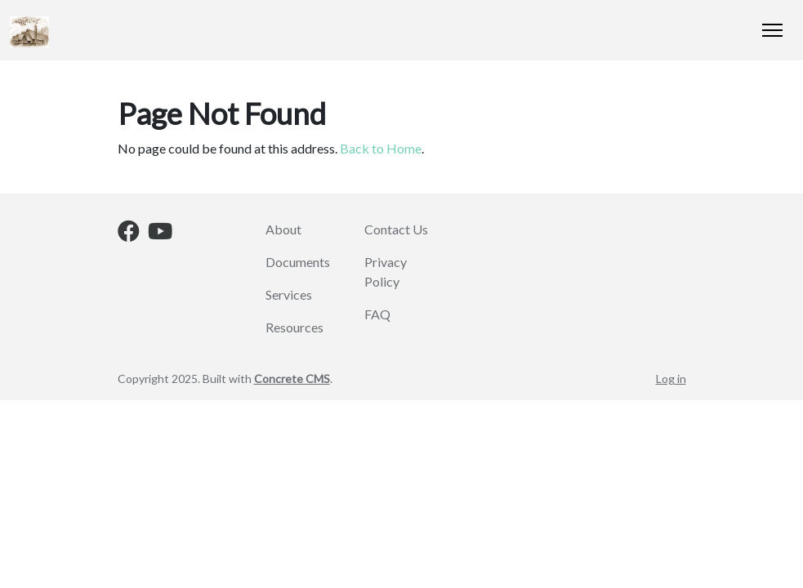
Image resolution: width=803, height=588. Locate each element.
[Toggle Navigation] (772, 30)
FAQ (377, 314)
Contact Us (396, 229)
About (283, 229)
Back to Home (381, 148)
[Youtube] (160, 234)
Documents (297, 262)
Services (288, 294)
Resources (294, 327)
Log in (671, 378)
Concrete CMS (292, 378)
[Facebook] (129, 234)
